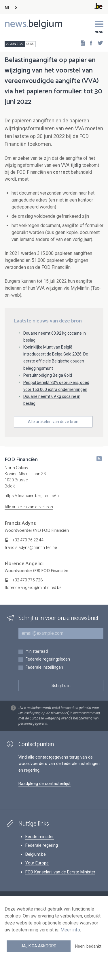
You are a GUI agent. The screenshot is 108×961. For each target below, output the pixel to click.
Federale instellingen (44, 667)
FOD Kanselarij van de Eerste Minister (60, 872)
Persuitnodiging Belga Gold (47, 375)
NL (7, 8)
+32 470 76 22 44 (27, 540)
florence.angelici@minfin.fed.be (33, 587)
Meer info (70, 930)
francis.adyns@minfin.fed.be (31, 547)
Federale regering (41, 845)
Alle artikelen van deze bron (53, 421)
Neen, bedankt (88, 946)
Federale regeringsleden (47, 659)
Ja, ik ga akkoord (38, 946)
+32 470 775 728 (27, 580)
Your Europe (37, 863)
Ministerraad (36, 651)
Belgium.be (35, 854)
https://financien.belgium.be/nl (32, 495)
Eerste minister (39, 836)
